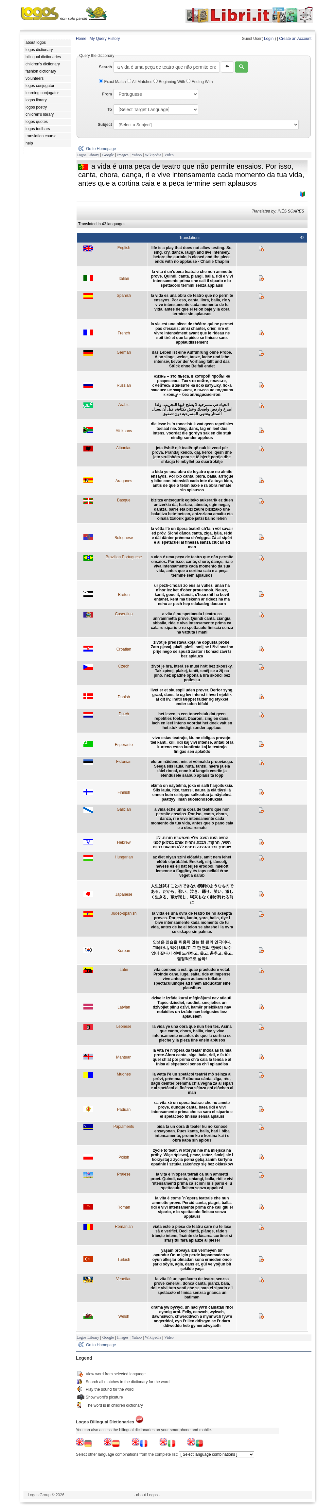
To (109, 109)
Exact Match (113, 81)
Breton (124, 594)
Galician (124, 809)
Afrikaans (123, 431)
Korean (123, 950)
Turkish (123, 1259)
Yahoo (137, 155)
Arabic (123, 404)
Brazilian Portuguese (124, 557)
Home (81, 38)
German (124, 352)
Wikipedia (153, 155)
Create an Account (295, 38)
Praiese (124, 1174)
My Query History (105, 38)
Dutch (124, 714)
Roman (123, 1207)
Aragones (123, 481)
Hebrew (124, 842)
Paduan (124, 1109)
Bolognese (124, 537)
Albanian (124, 448)
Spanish (124, 295)
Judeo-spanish (123, 913)
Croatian (123, 649)
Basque (124, 500)
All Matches (140, 81)
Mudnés (124, 1074)
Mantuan (124, 1057)
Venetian (124, 1279)
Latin (123, 969)
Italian (123, 278)
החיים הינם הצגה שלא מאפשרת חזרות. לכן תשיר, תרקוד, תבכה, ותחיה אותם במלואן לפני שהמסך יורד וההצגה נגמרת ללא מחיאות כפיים (192, 842)
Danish (124, 697)
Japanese (123, 894)
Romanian (124, 1226)
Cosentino (123, 614)
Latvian (123, 1007)
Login (268, 38)
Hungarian (124, 857)
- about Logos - (147, 1495)
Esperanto (124, 744)
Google (108, 155)
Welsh (123, 1316)
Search (105, 67)
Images (123, 155)
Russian (124, 385)
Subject (105, 124)
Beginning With (169, 81)
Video (169, 155)
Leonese (123, 1026)
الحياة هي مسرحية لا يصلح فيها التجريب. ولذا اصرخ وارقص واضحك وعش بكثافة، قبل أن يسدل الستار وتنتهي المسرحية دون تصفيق (192, 409)
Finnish (123, 792)
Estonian (124, 761)
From (107, 94)
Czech (123, 666)
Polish (123, 1157)
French (124, 333)
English (123, 248)
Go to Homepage (101, 148)
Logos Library (88, 155)
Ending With (199, 81)
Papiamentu (123, 1126)
